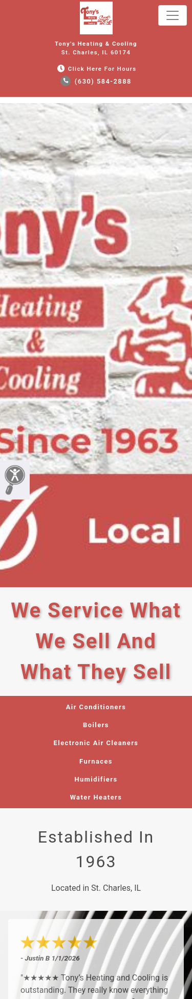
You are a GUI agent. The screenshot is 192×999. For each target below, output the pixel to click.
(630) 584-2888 (96, 81)
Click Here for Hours (95, 69)
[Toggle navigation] (172, 15)
